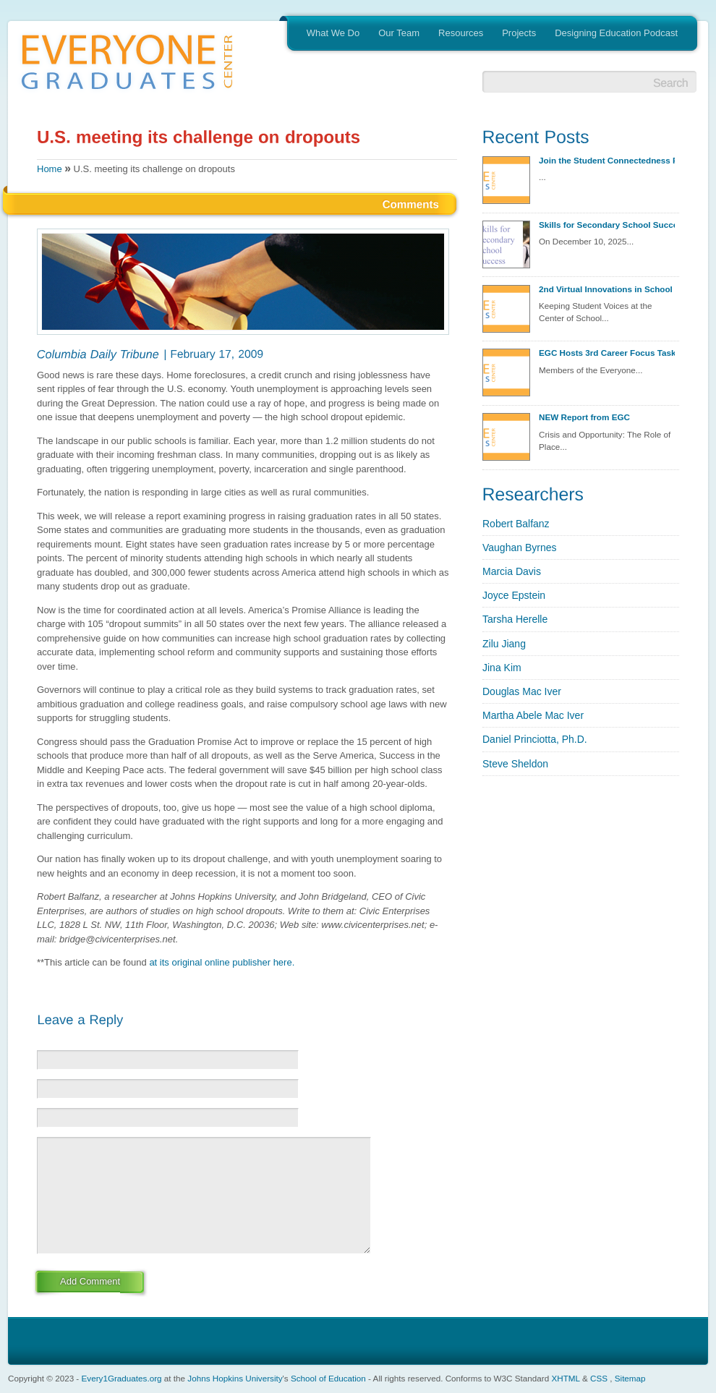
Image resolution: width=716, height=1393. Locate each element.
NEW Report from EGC (584, 417)
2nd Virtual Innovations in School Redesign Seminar (607, 289)
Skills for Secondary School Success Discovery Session (607, 224)
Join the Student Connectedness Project (607, 160)
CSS (599, 1378)
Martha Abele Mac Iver (533, 715)
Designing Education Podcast (616, 32)
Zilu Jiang (504, 643)
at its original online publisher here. (221, 962)
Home (49, 168)
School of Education (328, 1378)
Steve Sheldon (515, 764)
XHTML (565, 1378)
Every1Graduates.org (122, 1378)
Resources (460, 32)
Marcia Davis (511, 571)
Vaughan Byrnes (519, 547)
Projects (519, 32)
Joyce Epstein (513, 595)
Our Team (398, 32)
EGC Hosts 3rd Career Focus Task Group (607, 352)
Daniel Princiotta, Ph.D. (534, 739)
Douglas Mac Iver (521, 691)
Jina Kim (501, 667)
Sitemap (630, 1378)
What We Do (333, 32)
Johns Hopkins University (234, 1378)
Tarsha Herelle (514, 619)
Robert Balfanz (516, 523)
